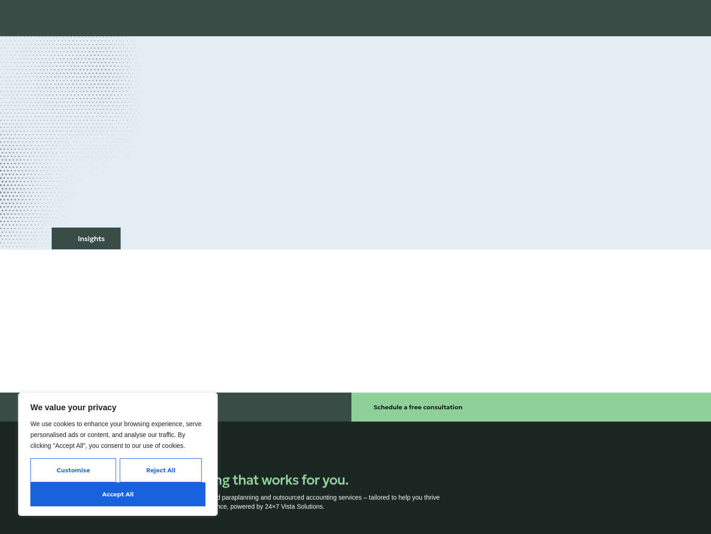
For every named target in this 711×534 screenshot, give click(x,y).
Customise (73, 470)
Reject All (160, 470)
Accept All (117, 494)
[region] (118, 454)
